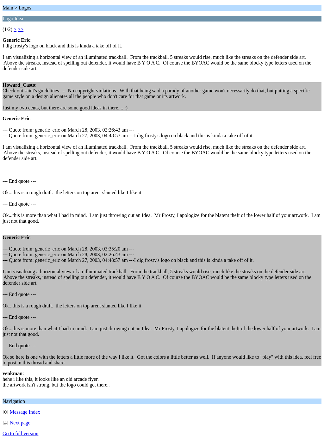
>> (20, 29)
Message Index (25, 412)
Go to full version (20, 433)
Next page (20, 422)
